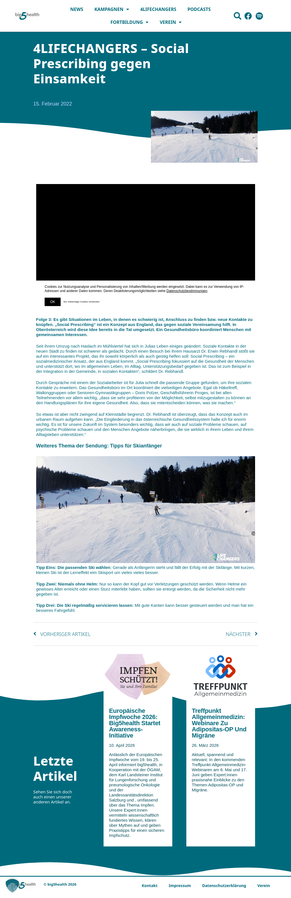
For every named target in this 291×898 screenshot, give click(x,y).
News (76, 9)
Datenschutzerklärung (224, 885)
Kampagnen (111, 9)
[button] (12, 885)
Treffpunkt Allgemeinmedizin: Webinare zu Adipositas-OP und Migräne (219, 723)
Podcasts (199, 9)
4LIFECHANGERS (158, 9)
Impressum (180, 885)
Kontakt (149, 885)
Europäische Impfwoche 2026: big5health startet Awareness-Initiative (135, 723)
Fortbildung (129, 22)
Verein (171, 22)
